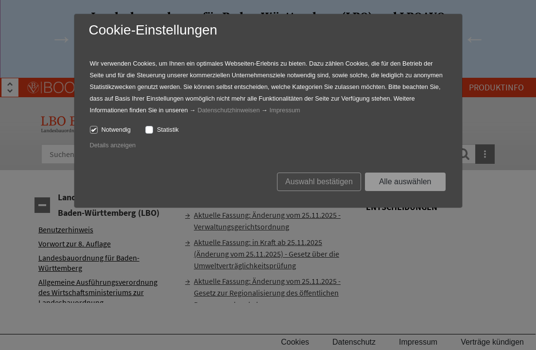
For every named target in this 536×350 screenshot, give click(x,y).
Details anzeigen (113, 145)
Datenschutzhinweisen (228, 110)
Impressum (284, 110)
